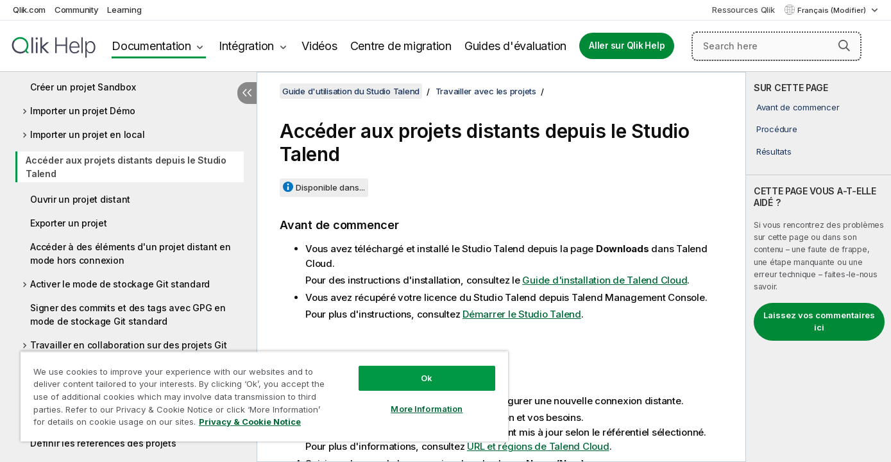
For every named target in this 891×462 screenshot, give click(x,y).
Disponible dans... (330, 187)
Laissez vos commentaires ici (819, 321)
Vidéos (319, 46)
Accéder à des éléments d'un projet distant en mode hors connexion (130, 253)
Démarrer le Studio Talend (521, 314)
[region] (264, 396)
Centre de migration (401, 46)
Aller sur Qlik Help (627, 45)
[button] (844, 45)
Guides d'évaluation (515, 46)
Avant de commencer (798, 107)
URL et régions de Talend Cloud (538, 446)
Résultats (774, 151)
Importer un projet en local (87, 134)
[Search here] (776, 46)
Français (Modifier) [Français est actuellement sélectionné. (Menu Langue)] (832, 10)
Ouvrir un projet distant (80, 199)
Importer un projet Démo (82, 110)
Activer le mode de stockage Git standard (120, 283)
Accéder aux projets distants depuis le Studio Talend (126, 167)
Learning (124, 9)
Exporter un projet (68, 223)
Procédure (776, 129)
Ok (426, 378)
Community (77, 9)
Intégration (246, 46)
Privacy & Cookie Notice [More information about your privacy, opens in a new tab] (250, 421)
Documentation (151, 46)
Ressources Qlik (743, 9)
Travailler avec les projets (486, 91)
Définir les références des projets (103, 443)
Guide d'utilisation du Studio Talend (351, 91)
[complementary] (818, 267)
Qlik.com (29, 9)
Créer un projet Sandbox (82, 86)
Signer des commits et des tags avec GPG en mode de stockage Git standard (128, 314)
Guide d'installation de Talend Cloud (604, 280)
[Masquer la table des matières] (247, 93)
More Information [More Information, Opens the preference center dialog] (426, 409)
